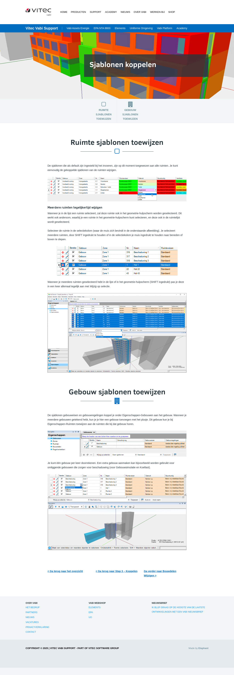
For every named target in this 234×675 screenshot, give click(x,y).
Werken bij (157, 12)
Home (63, 12)
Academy (111, 12)
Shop (171, 12)
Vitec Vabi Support (42, 28)
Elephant (203, 648)
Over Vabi (139, 12)
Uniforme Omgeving (141, 28)
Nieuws (125, 12)
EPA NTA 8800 (102, 28)
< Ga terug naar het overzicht (65, 571)
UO (90, 617)
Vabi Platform (164, 28)
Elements (120, 28)
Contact (31, 632)
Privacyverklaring (37, 627)
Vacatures (32, 622)
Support (95, 12)
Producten (78, 12)
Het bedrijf (33, 607)
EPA (91, 612)
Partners (31, 612)
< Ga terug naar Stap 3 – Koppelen (116, 571)
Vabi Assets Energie (78, 28)
